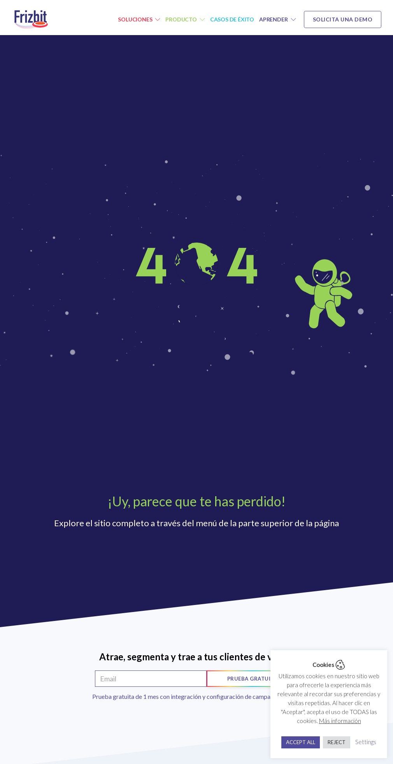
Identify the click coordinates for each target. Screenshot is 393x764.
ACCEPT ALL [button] (300, 742)
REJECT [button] (337, 742)
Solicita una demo (343, 19)
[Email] (151, 678)
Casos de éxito (232, 19)
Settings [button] (365, 741)
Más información (340, 720)
